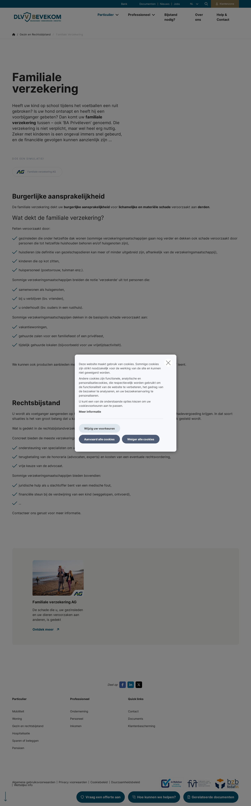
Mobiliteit (18, 711)
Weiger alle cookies (140, 439)
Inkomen (75, 726)
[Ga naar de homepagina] (52, 17)
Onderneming (79, 711)
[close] (168, 363)
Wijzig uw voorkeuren (99, 428)
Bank (124, 4)
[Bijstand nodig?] (175, 17)
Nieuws (165, 4)
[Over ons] (202, 17)
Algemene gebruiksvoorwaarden (33, 782)
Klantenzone (227, 3)
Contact (133, 711)
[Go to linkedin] (131, 685)
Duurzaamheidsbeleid (125, 782)
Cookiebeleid (99, 782)
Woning (17, 718)
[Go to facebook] (123, 685)
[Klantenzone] (225, 4)
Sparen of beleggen (25, 740)
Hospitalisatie (21, 733)
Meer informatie (90, 411)
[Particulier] (104, 14)
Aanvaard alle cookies (99, 439)
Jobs (177, 4)
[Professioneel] (137, 14)
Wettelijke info (23, 785)
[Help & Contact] (226, 17)
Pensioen (18, 748)
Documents (135, 718)
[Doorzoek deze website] (206, 4)
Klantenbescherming (141, 726)
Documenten (147, 4)
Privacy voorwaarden (73, 782)
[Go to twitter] (140, 685)
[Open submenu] (117, 14)
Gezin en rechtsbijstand (27, 726)
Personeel (76, 718)
